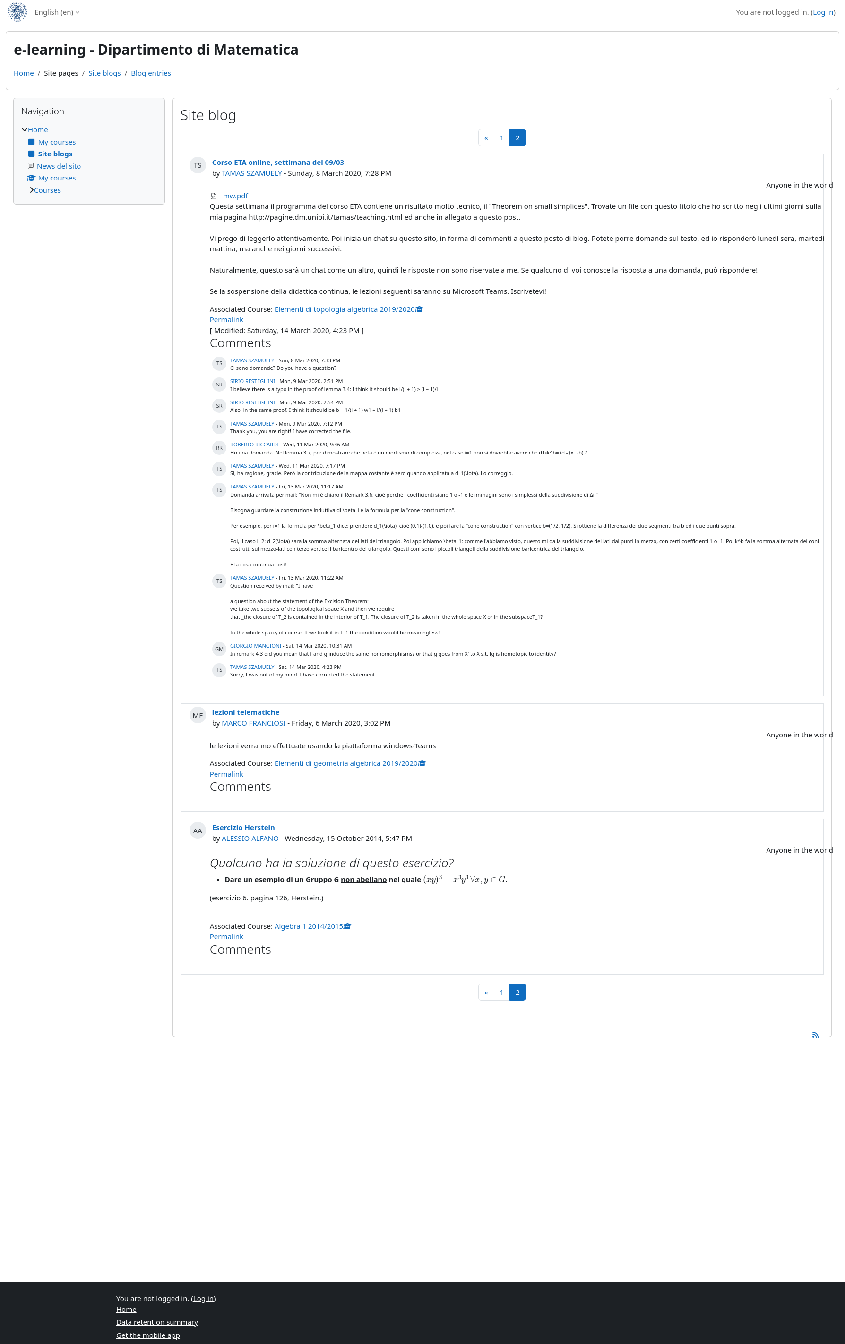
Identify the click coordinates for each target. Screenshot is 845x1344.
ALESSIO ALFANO (250, 838)
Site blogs (104, 72)
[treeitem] (89, 159)
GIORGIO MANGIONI (255, 645)
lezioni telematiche (246, 712)
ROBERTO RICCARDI (254, 444)
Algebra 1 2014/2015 (313, 926)
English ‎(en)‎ (53, 12)
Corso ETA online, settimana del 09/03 (278, 162)
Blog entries (151, 72)
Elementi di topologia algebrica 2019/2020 (349, 309)
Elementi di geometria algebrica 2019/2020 (350, 763)
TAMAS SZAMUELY (252, 173)
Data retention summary (157, 1322)
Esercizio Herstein (243, 827)
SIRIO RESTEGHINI (252, 381)
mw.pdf (235, 195)
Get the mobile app (148, 1335)
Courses (47, 190)
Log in (823, 12)
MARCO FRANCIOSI (253, 723)
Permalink (226, 319)
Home (24, 72)
